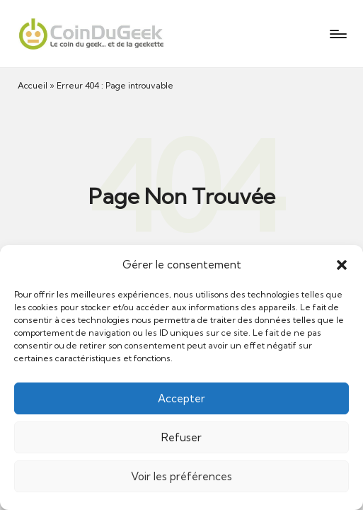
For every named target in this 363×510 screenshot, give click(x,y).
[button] (342, 265)
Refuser (181, 437)
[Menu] (337, 34)
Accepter (181, 398)
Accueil (32, 85)
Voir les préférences (181, 476)
